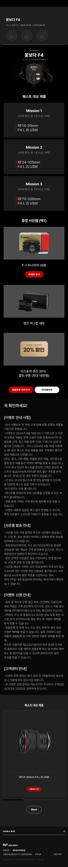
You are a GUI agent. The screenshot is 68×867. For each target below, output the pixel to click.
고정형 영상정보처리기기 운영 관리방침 (17, 854)
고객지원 (38, 854)
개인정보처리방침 (18, 850)
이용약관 (6, 850)
